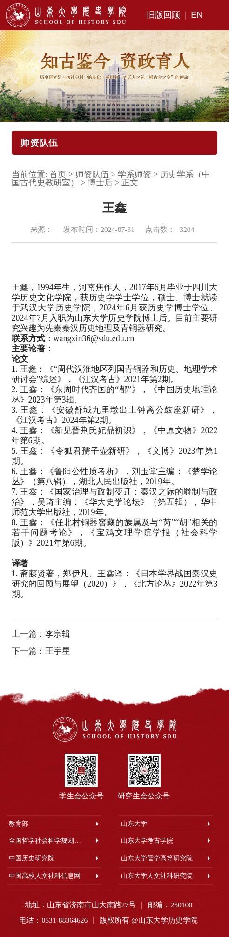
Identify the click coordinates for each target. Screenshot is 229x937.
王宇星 (57, 651)
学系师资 (134, 174)
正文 (129, 182)
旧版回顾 (163, 15)
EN (196, 15)
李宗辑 (57, 634)
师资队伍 (92, 174)
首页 (57, 174)
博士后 (100, 182)
